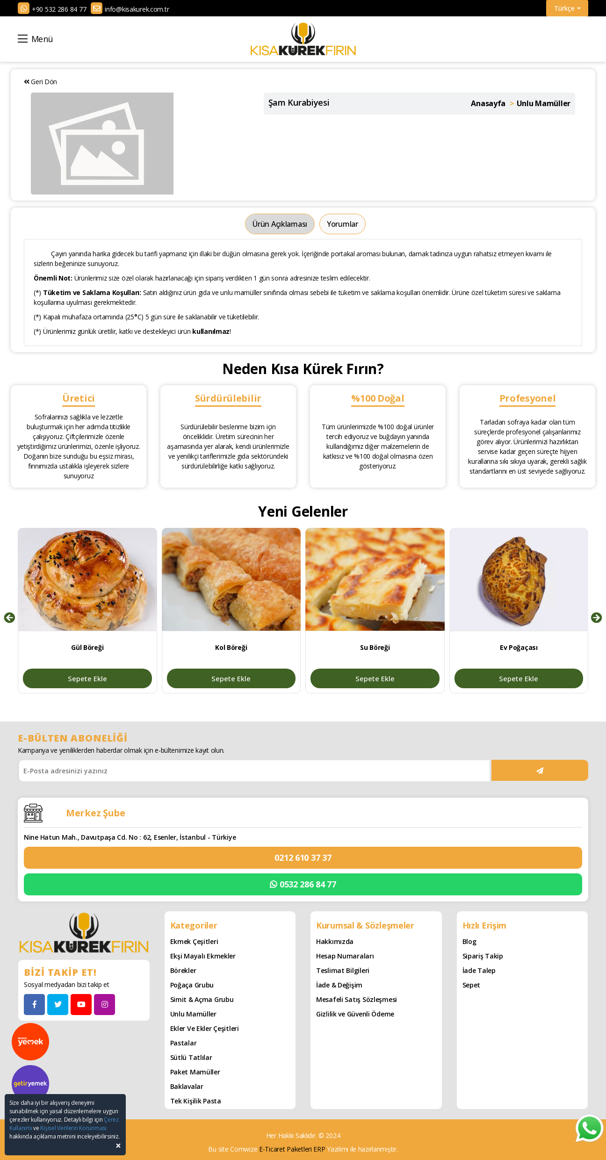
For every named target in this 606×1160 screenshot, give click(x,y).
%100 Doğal (377, 398)
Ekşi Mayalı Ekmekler (203, 955)
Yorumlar (342, 224)
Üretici (78, 398)
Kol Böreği (231, 647)
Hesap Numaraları (345, 955)
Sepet (471, 984)
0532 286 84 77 (303, 884)
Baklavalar (186, 1085)
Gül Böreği (87, 647)
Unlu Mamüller (193, 1013)
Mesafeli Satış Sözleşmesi (356, 998)
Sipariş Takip (482, 955)
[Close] (118, 1146)
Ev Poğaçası (519, 647)
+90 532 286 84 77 (59, 9)
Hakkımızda (335, 941)
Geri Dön (40, 81)
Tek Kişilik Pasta (195, 1100)
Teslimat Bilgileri (342, 969)
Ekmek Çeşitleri (194, 941)
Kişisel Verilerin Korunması (73, 1128)
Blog (469, 941)
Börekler (183, 969)
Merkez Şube (95, 812)
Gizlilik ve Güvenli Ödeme (355, 1013)
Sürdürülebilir (228, 398)
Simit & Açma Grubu (202, 998)
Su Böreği (375, 647)
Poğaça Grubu (192, 984)
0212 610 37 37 (302, 857)
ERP (319, 1148)
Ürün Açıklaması (279, 224)
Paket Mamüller (195, 1071)
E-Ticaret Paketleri (285, 1148)
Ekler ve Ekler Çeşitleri (204, 1027)
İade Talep (479, 969)
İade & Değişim (339, 984)
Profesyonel (527, 398)
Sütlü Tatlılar (191, 1056)
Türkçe (567, 8)
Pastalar (183, 1042)
